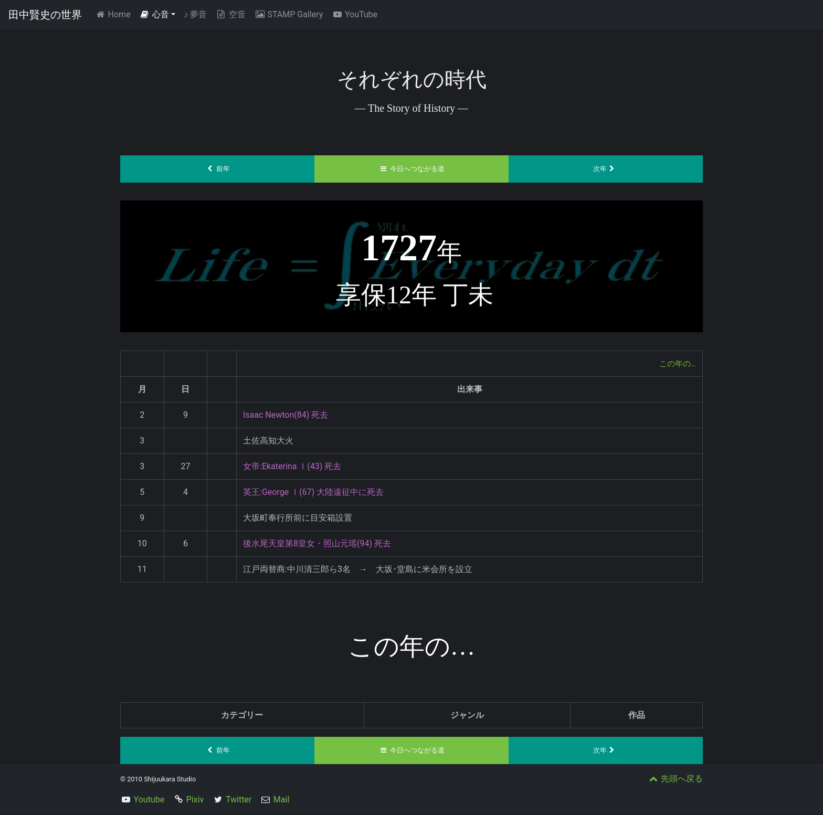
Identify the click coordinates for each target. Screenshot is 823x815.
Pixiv (195, 800)
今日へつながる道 (411, 169)
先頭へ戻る (675, 779)
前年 (217, 169)
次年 (606, 169)
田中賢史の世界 (45, 14)
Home (114, 13)
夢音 (195, 14)
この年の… (676, 363)
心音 (154, 14)
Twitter (238, 800)
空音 (230, 14)
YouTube (354, 14)
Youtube (149, 800)
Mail (281, 800)
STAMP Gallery (288, 14)
